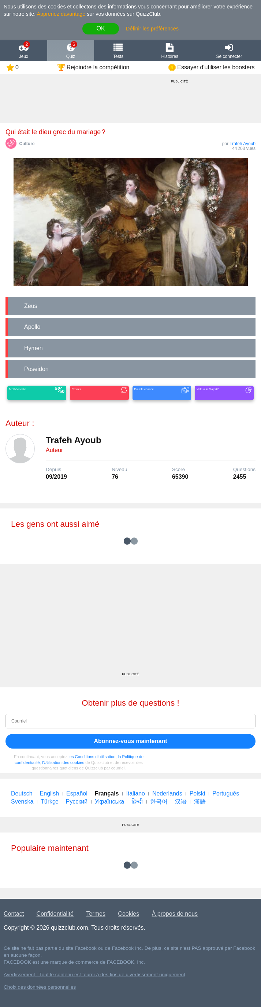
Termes (95, 914)
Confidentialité (55, 914)
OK (100, 28)
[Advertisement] (130, 620)
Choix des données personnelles (40, 987)
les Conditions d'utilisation (91, 756)
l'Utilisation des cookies (63, 762)
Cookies (128, 914)
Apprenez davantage (61, 14)
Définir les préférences (152, 29)
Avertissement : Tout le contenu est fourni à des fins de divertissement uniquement (94, 974)
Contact (14, 914)
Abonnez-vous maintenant (130, 741)
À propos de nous (175, 914)
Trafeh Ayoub (243, 143)
